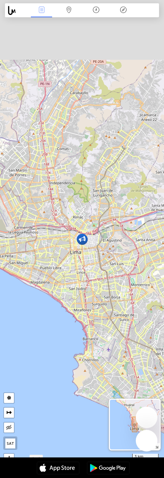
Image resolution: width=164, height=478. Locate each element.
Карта (69, 10)
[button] (82, 239)
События (41, 10)
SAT (10, 443)
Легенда (123, 10)
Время (96, 10)
